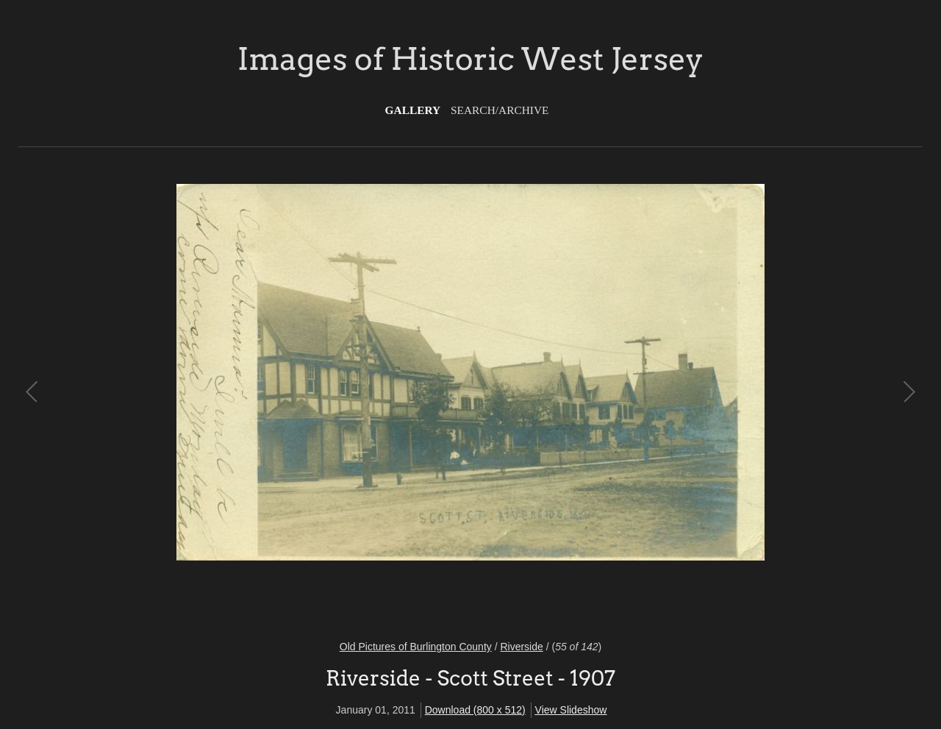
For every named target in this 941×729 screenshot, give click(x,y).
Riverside (521, 646)
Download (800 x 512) (475, 710)
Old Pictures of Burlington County (416, 646)
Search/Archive (499, 110)
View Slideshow (571, 710)
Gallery (413, 110)
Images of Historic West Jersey (470, 58)
